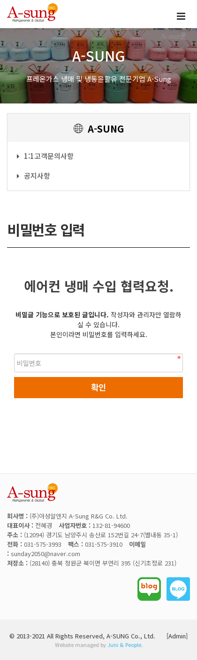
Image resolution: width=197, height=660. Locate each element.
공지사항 (33, 176)
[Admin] (177, 635)
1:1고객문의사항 (45, 156)
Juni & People (124, 644)
